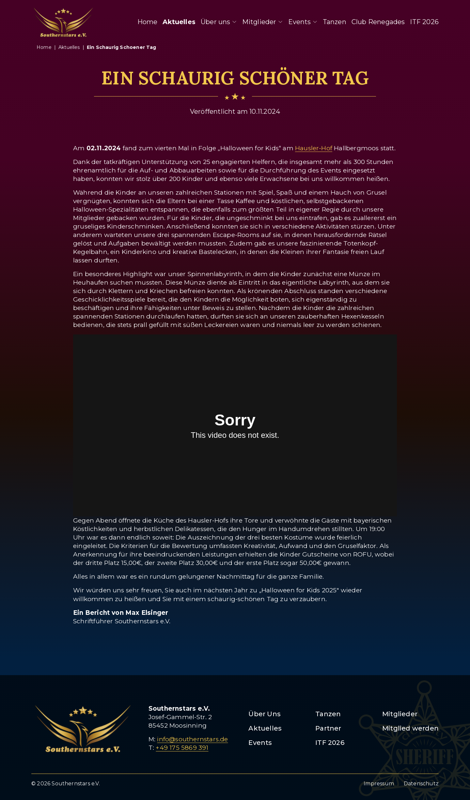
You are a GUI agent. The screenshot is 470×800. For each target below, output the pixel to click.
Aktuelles (179, 22)
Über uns (219, 22)
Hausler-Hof (313, 148)
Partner (328, 728)
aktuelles (69, 47)
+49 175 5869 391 (182, 747)
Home (147, 22)
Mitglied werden (410, 728)
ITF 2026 (424, 22)
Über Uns (264, 714)
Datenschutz (421, 783)
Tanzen (334, 22)
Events (303, 22)
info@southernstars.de (192, 739)
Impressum (379, 783)
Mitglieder (262, 22)
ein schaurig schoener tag (121, 47)
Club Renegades (378, 22)
